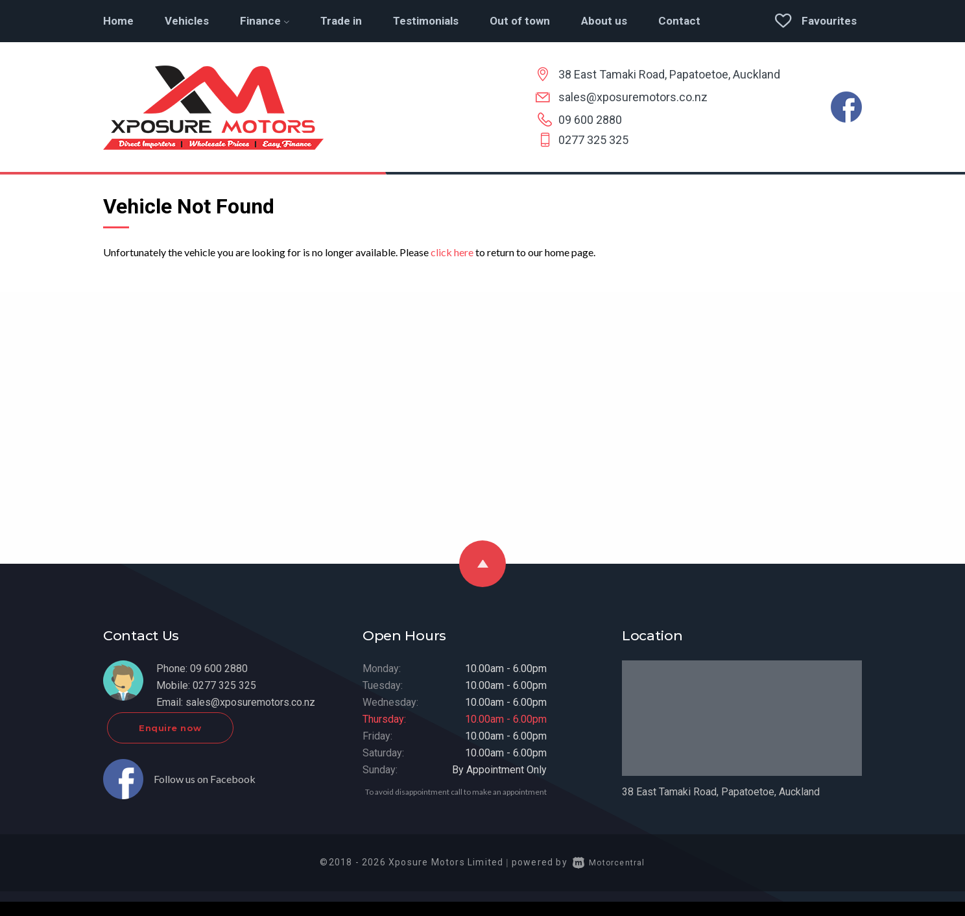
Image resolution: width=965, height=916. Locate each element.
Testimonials (426, 20)
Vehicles (187, 20)
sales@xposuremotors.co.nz (633, 97)
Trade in (341, 20)
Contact (679, 20)
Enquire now (220, 742)
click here (452, 252)
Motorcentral (609, 876)
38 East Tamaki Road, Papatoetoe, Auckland (669, 74)
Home (118, 20)
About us (604, 20)
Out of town (520, 20)
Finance (264, 20)
